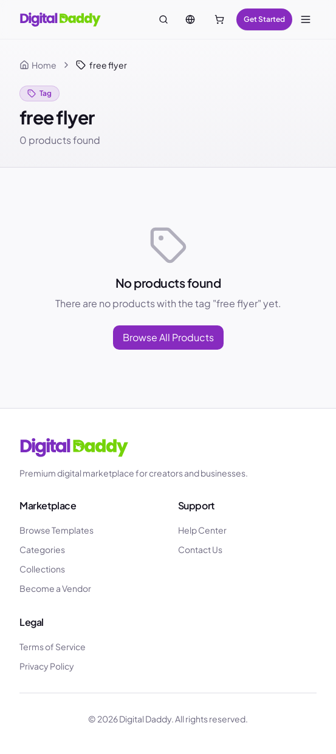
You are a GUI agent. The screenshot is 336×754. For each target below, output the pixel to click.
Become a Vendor (55, 588)
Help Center (202, 530)
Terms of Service (52, 646)
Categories (42, 549)
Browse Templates (56, 530)
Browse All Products (168, 337)
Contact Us (200, 549)
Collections (42, 568)
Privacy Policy (46, 666)
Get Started (264, 19)
